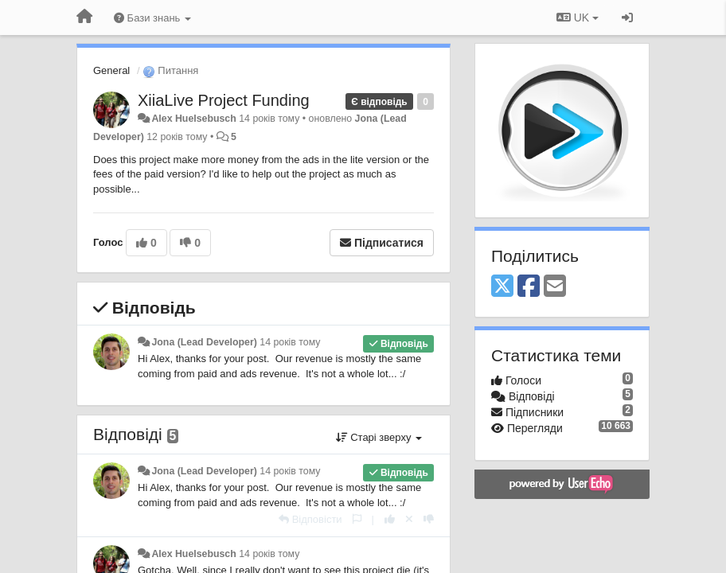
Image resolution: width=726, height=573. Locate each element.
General (111, 70)
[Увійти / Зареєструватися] (627, 17)
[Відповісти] (310, 519)
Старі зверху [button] (379, 437)
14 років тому (290, 342)
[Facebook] (528, 287)
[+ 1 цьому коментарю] (389, 519)
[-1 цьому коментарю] (429, 519)
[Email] (555, 287)
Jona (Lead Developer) (203, 342)
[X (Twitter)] (502, 287)
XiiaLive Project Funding (224, 100)
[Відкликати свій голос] (409, 519)
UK (577, 17)
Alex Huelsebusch (193, 118)
